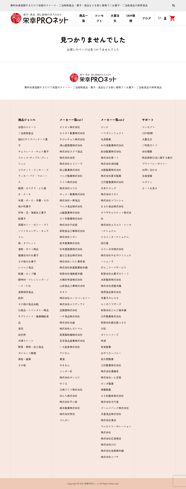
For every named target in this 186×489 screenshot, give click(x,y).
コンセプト (99, 18)
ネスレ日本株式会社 (112, 249)
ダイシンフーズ (110, 334)
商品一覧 (83, 18)
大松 (103, 328)
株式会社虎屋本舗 (111, 286)
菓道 (62, 359)
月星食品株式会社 (111, 414)
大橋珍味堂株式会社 (71, 279)
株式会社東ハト (110, 157)
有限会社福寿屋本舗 (71, 273)
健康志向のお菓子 (28, 255)
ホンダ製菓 (107, 383)
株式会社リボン (68, 237)
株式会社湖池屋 (110, 163)
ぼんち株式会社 (68, 396)
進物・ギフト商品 (28, 249)
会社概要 (147, 151)
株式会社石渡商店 (111, 438)
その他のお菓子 (27, 261)
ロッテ (104, 127)
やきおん (65, 365)
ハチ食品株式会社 (70, 316)
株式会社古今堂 (110, 402)
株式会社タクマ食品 (71, 151)
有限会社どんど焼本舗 (113, 310)
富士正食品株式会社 (71, 255)
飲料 (20, 298)
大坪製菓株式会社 (111, 316)
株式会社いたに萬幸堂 (72, 261)
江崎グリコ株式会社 (71, 389)
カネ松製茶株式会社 (112, 396)
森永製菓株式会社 (70, 408)
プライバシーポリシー (154, 163)
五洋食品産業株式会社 (72, 340)
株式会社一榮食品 (70, 200)
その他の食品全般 (28, 304)
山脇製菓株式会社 (70, 212)
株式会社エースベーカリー (75, 298)
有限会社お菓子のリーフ (115, 273)
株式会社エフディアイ (72, 304)
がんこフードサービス (113, 267)
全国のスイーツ (27, 127)
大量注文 (115, 18)
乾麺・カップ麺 (27, 273)
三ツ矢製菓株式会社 (71, 218)
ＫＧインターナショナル (115, 237)
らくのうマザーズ (111, 304)
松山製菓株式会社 (70, 170)
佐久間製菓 (107, 359)
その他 (22, 365)
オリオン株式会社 (70, 127)
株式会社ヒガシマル (71, 328)
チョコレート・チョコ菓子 (33, 151)
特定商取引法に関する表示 (157, 157)
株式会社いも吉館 (111, 377)
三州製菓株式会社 (111, 365)
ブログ (146, 18)
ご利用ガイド (149, 145)
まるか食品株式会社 (112, 206)
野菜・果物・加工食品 (31, 347)
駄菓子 (22, 218)
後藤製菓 (106, 389)
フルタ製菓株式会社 (71, 176)
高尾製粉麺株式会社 (71, 334)
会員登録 (147, 176)
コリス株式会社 (68, 182)
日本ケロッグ (108, 188)
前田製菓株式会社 (111, 151)
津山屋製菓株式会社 (71, 145)
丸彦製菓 (106, 139)
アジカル (65, 353)
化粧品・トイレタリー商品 (33, 310)
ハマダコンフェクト (112, 133)
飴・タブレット (27, 243)
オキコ (63, 292)
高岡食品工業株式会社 (72, 231)
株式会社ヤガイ (110, 194)
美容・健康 (24, 359)
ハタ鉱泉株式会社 (70, 347)
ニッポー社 (66, 371)
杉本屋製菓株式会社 (71, 249)
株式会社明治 (67, 414)
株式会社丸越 (67, 322)
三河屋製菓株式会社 (112, 182)
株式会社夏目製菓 (111, 176)
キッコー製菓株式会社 (72, 194)
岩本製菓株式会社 (70, 243)
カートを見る (149, 188)
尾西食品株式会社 (111, 292)
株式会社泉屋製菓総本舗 (74, 267)
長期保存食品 (25, 292)
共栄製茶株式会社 (111, 279)
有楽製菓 (106, 347)
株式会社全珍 (67, 157)
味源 (103, 340)
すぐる (63, 383)
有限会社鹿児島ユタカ (113, 322)
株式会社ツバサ (110, 457)
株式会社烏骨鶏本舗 (112, 450)
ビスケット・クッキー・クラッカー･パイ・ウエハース (33, 176)
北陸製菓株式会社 (111, 170)
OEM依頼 (130, 18)
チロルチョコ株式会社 (72, 139)
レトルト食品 (25, 267)
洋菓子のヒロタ (110, 298)
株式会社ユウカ (68, 188)
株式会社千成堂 (68, 225)
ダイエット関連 (27, 353)
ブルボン (65, 420)
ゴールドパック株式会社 (115, 408)
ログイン (147, 182)
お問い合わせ (149, 170)
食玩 (20, 328)
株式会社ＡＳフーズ (71, 163)
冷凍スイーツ (25, 340)
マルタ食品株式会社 (71, 206)
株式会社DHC (108, 444)
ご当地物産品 (25, 133)
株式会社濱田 (108, 420)
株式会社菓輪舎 (110, 371)
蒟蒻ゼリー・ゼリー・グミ (33, 225)
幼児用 (22, 334)
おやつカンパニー (111, 353)
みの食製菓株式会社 (112, 145)
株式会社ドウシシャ (112, 200)
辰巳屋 (104, 243)
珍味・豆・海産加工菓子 (32, 212)
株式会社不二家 (68, 402)
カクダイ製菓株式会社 (72, 133)
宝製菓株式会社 (68, 310)
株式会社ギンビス (70, 377)
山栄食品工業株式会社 (72, 286)
